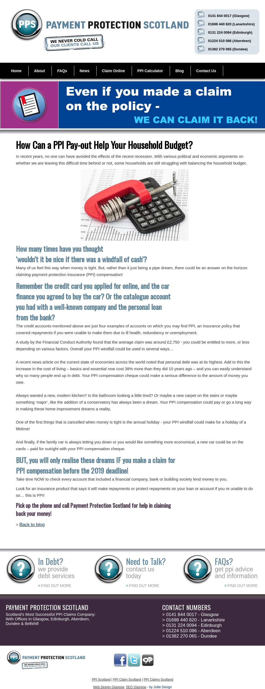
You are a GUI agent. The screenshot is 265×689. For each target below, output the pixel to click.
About (39, 71)
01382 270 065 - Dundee (189, 636)
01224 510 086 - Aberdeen (191, 630)
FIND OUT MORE (54, 585)
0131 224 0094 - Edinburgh (192, 625)
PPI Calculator (150, 71)
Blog (179, 71)
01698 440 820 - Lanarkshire (193, 619)
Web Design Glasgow (108, 687)
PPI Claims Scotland (158, 679)
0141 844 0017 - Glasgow (190, 614)
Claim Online (113, 71)
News (85, 71)
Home (16, 71)
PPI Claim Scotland (127, 679)
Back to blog (32, 524)
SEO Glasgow (136, 687)
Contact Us (206, 71)
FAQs (62, 71)
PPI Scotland (101, 679)
